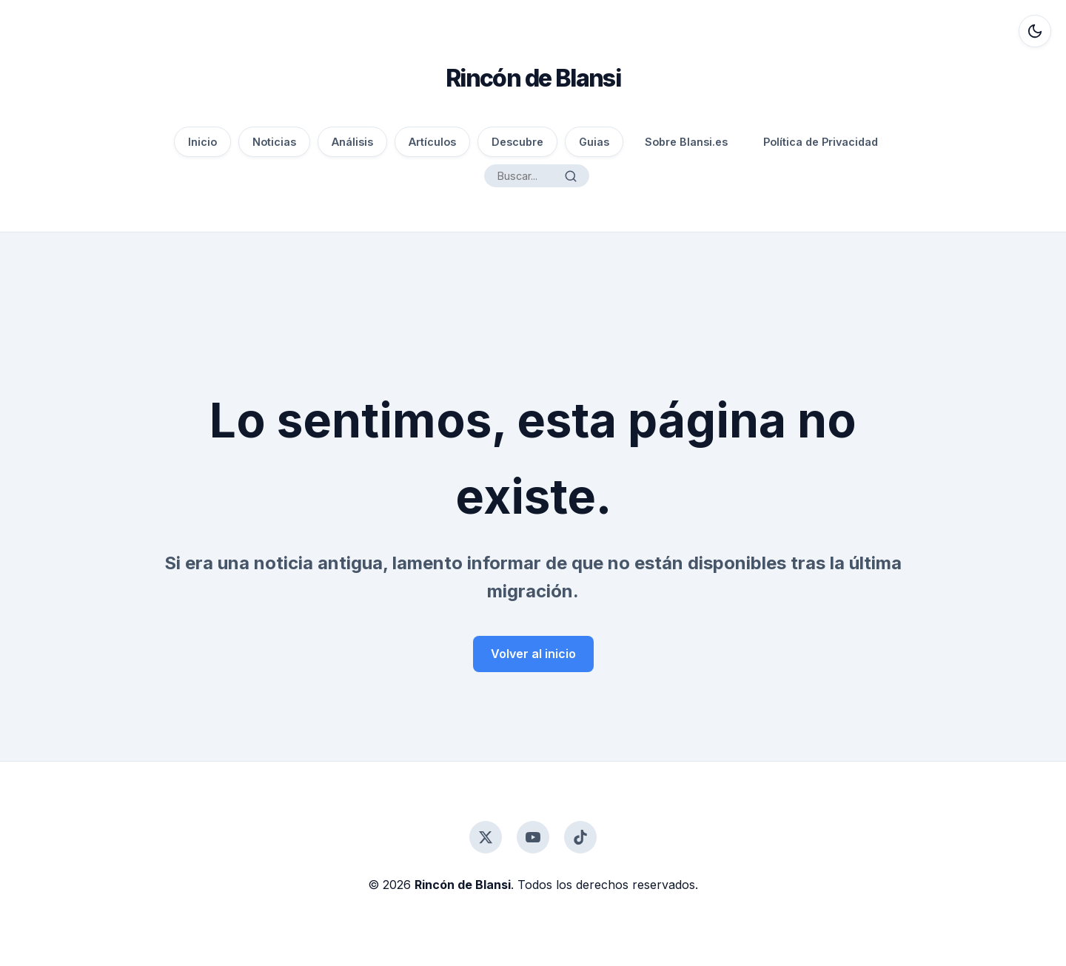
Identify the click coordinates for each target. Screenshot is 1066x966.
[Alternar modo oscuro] (1035, 31)
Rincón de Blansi (533, 78)
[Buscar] (570, 176)
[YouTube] (533, 837)
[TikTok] (580, 837)
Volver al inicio (533, 653)
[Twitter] (485, 837)
